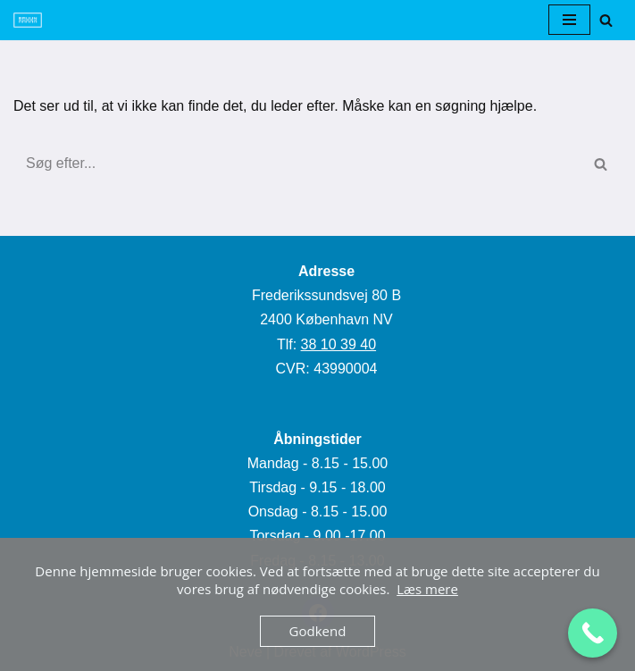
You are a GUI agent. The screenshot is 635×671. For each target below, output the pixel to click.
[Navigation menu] (569, 19)
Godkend (318, 631)
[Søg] (606, 20)
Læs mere (427, 589)
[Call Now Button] (592, 633)
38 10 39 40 (339, 344)
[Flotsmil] (27, 20)
